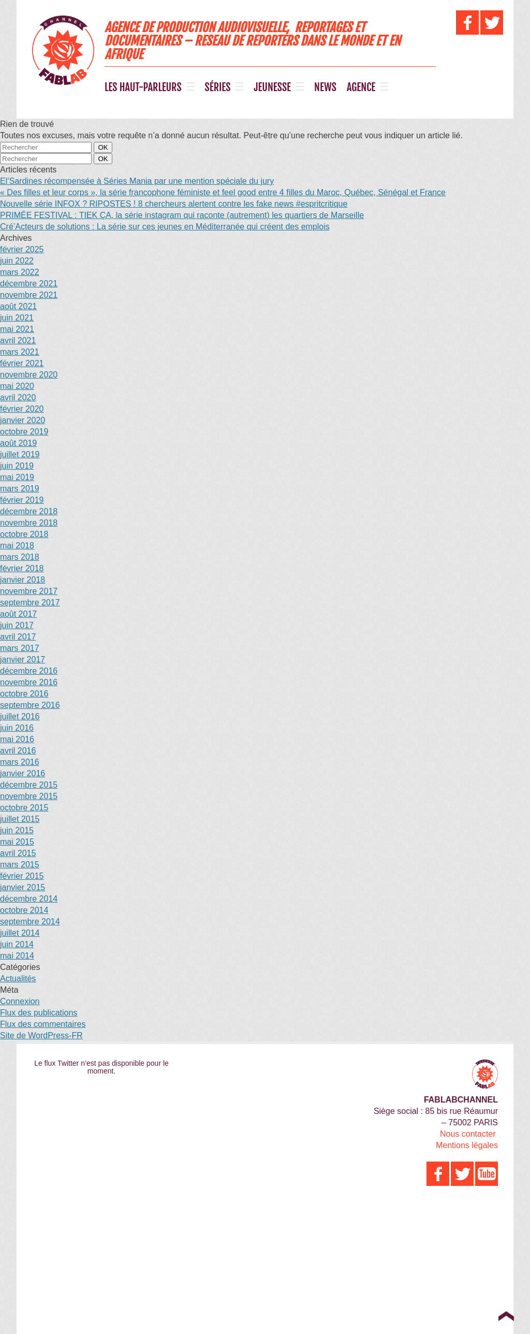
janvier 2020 (22, 420)
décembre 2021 (28, 283)
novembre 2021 (28, 295)
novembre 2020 (28, 374)
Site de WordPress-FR (41, 1035)
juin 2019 (17, 465)
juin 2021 (17, 317)
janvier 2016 (22, 773)
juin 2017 (17, 625)
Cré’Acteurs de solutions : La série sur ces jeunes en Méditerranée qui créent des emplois (165, 226)
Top (506, 1316)
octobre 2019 (24, 431)
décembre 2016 (28, 670)
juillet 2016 (20, 716)
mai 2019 (17, 477)
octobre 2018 (24, 534)
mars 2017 (19, 648)
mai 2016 (17, 739)
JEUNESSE (272, 87)
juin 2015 (17, 830)
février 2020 (22, 408)
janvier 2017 (22, 659)
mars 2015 (19, 864)
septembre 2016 (30, 705)
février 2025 (22, 249)
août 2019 (18, 443)
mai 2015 (17, 841)
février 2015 (22, 876)
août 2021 (18, 306)
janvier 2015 (22, 887)
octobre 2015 (24, 807)
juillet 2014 (20, 933)
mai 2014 (17, 955)
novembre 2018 (28, 522)
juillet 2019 (20, 454)
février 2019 (22, 500)
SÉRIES (218, 87)
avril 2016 (18, 750)
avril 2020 (18, 397)
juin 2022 (17, 260)
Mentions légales (467, 1145)
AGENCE (361, 87)
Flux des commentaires (42, 1024)
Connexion (20, 1001)
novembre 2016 (28, 682)
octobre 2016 (24, 693)
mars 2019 (19, 488)
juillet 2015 (20, 819)
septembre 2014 (30, 921)
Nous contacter (468, 1133)
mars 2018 (19, 557)
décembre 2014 (28, 898)
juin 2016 (17, 727)
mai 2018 (17, 545)
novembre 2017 (28, 591)
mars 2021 (19, 351)
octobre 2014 (24, 910)
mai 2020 (17, 386)
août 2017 (18, 614)
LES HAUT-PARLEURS (143, 87)
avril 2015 (18, 853)
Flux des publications (38, 1012)
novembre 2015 (28, 796)
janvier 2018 (22, 579)
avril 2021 (18, 340)
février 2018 (22, 568)
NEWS (325, 87)
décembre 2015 (28, 784)
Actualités (18, 978)
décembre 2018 (28, 511)
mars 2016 (19, 762)
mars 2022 (19, 272)
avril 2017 (18, 636)
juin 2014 (17, 944)
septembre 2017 (30, 602)
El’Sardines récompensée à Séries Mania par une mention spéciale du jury (137, 181)
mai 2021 (17, 329)
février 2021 (22, 363)
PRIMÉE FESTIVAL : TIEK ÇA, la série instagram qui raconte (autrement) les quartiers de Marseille (182, 215)
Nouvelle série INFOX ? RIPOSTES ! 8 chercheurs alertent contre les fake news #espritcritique (173, 203)
